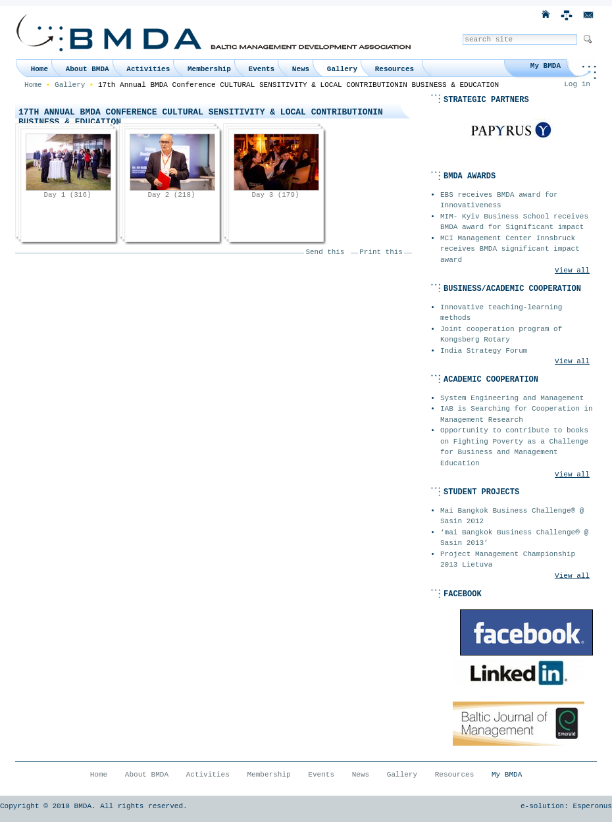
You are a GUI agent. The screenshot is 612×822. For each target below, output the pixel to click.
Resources (394, 69)
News (300, 69)
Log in (577, 84)
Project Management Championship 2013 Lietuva (507, 559)
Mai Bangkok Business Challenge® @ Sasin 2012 (512, 516)
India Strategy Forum (483, 351)
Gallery (342, 69)
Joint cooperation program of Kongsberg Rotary (501, 334)
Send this (325, 252)
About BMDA (87, 69)
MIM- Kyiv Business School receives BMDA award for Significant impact (514, 222)
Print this (380, 252)
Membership (209, 69)
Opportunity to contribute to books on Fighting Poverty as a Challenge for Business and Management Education (514, 446)
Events (262, 69)
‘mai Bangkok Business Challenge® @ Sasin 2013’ (514, 538)
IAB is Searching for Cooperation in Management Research (516, 414)
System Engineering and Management (512, 398)
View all (572, 270)
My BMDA (545, 66)
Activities (148, 69)
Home (39, 69)
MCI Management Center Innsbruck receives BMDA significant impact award (510, 249)
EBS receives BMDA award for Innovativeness (499, 200)
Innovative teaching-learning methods (501, 312)
